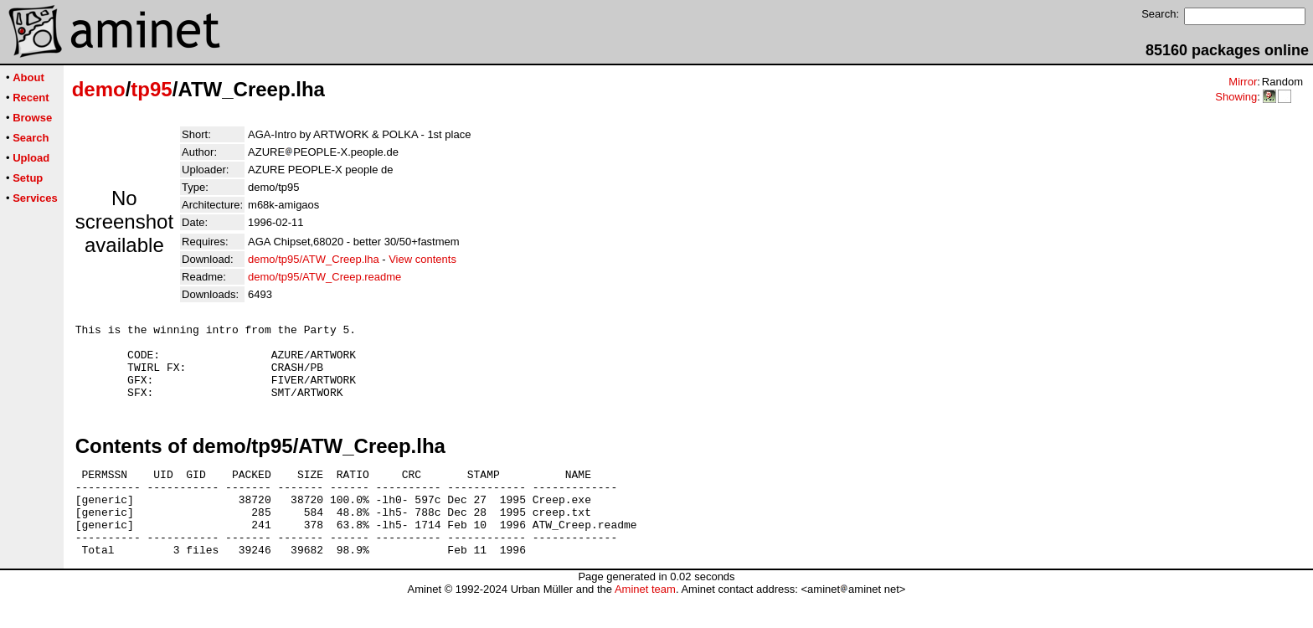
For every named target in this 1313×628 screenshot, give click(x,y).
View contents (422, 259)
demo (99, 89)
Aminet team (645, 621)
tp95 (151, 89)
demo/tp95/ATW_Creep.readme (324, 276)
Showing (1236, 96)
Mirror (1242, 81)
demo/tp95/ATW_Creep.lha (313, 259)
